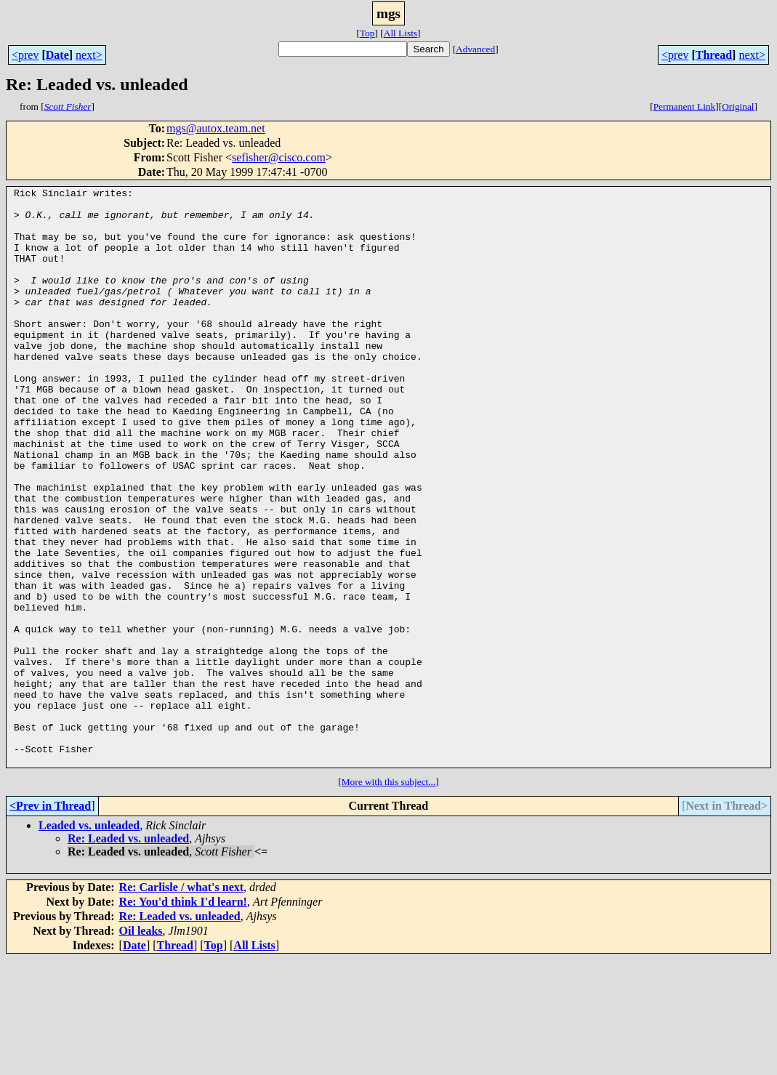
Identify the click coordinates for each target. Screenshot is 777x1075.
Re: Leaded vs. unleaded (128, 954)
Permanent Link (684, 106)
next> (89, 55)
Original (738, 106)
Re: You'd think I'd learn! (183, 1017)
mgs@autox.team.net (215, 128)
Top (367, 33)
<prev (25, 55)
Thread (714, 55)
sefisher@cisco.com (279, 157)
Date (57, 55)
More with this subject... (389, 897)
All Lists (400, 33)
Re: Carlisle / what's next (181, 1003)
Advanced (475, 49)
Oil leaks (141, 1046)
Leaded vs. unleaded (89, 941)
